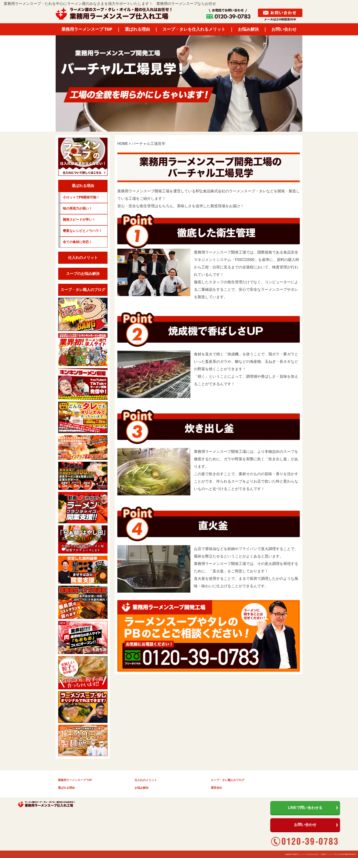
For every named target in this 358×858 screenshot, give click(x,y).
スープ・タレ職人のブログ (227, 780)
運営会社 (216, 787)
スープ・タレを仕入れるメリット (193, 29)
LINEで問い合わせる (305, 808)
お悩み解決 (248, 29)
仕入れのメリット (146, 780)
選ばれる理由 (137, 29)
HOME (122, 143)
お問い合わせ (284, 29)
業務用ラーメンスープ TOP (86, 29)
